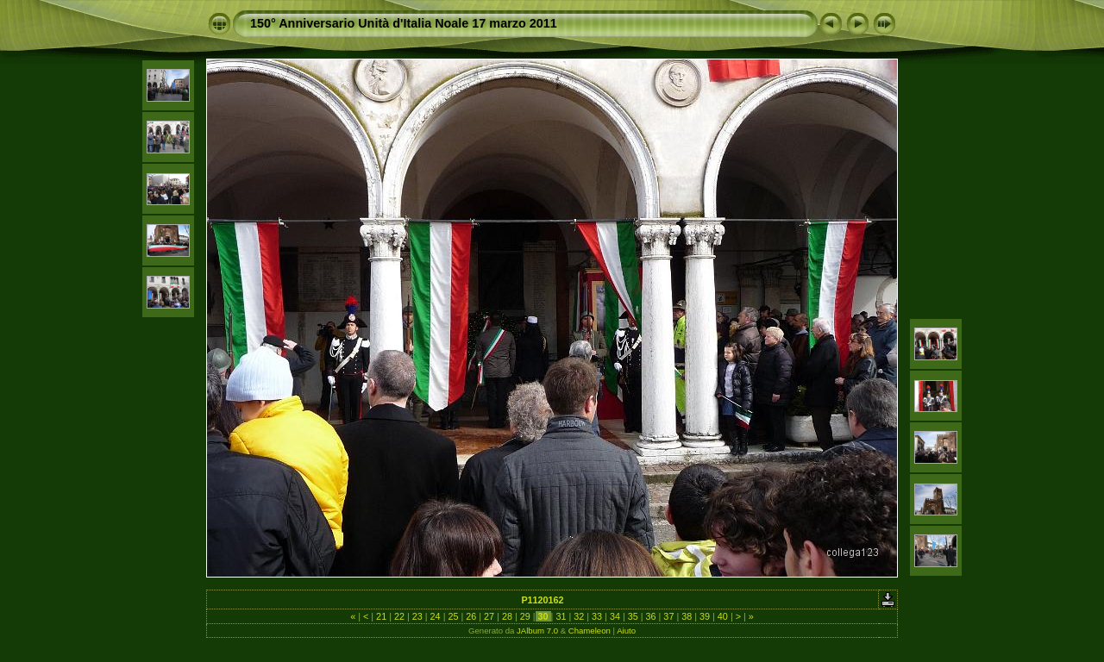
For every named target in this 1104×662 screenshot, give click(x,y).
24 (435, 616)
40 (723, 616)
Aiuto (626, 630)
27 (489, 616)
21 (381, 616)
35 (633, 616)
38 (686, 616)
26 (471, 616)
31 (560, 616)
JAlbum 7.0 (537, 630)
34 (615, 616)
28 (507, 616)
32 (578, 616)
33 (597, 616)
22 (399, 616)
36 (651, 616)
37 (668, 616)
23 (417, 616)
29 (525, 616)
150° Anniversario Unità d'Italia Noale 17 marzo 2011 (403, 23)
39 (704, 616)
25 (453, 616)
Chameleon (589, 630)
